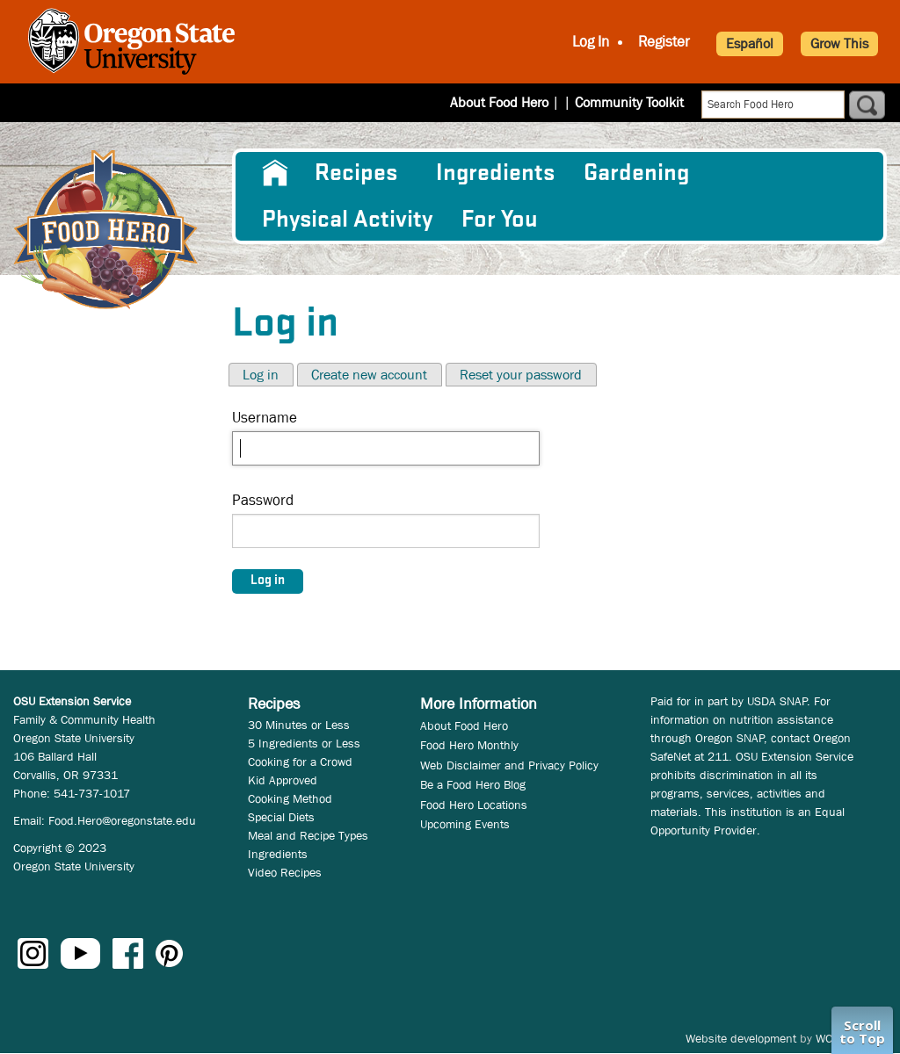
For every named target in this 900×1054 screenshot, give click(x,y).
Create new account (369, 374)
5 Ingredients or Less (304, 743)
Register (664, 41)
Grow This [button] (839, 43)
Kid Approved (282, 780)
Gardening (636, 173)
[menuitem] (274, 173)
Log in (261, 374)
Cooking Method (290, 798)
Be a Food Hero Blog (473, 784)
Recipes (356, 173)
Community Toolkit (629, 102)
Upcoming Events (465, 824)
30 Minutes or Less (299, 725)
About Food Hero (510, 102)
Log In (590, 41)
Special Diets (281, 817)
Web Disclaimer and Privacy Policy (509, 765)
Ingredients (495, 173)
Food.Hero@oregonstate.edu (122, 820)
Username (264, 417)
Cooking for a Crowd (300, 761)
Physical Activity (347, 219)
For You (499, 219)
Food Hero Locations (473, 804)
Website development (741, 1038)
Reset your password (521, 374)
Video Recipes (285, 872)
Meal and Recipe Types (308, 835)
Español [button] (749, 43)
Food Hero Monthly (469, 745)
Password (263, 500)
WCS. (829, 1038)
